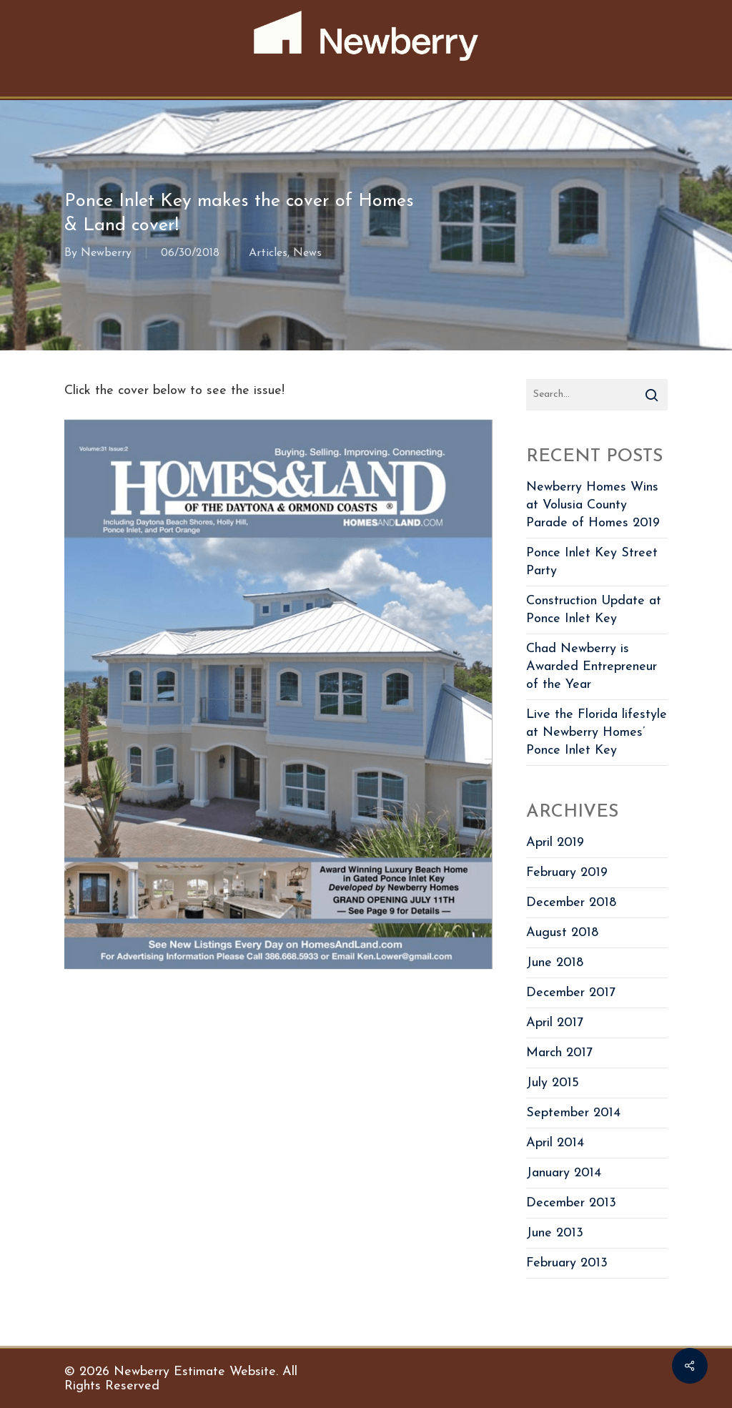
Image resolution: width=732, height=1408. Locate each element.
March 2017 (559, 1053)
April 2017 (554, 1023)
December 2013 (571, 1203)
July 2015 (552, 1083)
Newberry (106, 253)
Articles (268, 253)
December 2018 (571, 903)
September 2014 (573, 1113)
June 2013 (554, 1233)
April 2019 (555, 843)
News (307, 253)
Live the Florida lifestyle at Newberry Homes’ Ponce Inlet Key (596, 732)
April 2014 (555, 1143)
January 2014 (563, 1173)
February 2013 (567, 1263)
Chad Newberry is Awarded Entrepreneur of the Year (591, 666)
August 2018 (562, 933)
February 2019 (567, 873)
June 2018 (554, 963)
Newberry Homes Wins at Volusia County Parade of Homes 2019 (593, 505)
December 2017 (570, 993)
